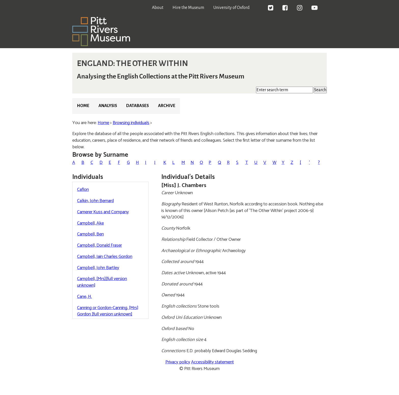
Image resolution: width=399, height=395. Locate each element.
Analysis (107, 105)
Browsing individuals (131, 123)
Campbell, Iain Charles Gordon (104, 256)
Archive (166, 105)
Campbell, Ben (90, 234)
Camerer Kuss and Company (103, 212)
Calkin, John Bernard (95, 201)
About (157, 7)
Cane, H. (84, 296)
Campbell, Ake (90, 223)
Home (83, 105)
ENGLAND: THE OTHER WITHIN (132, 63)
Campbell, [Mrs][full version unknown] (102, 282)
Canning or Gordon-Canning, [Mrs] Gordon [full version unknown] (107, 311)
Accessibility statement (212, 362)
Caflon (83, 189)
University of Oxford (231, 7)
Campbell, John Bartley (98, 268)
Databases (137, 105)
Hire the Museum (188, 7)
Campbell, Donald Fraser (99, 245)
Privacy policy (177, 362)
